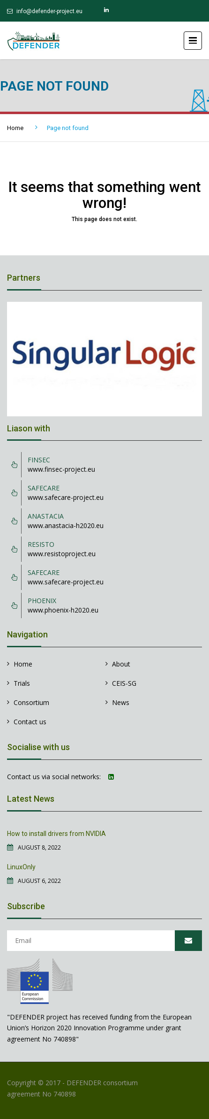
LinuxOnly (21, 867)
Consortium (31, 702)
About (121, 663)
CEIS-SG (124, 683)
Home (15, 127)
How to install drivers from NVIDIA (56, 833)
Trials (22, 683)
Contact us (30, 721)
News (120, 702)
